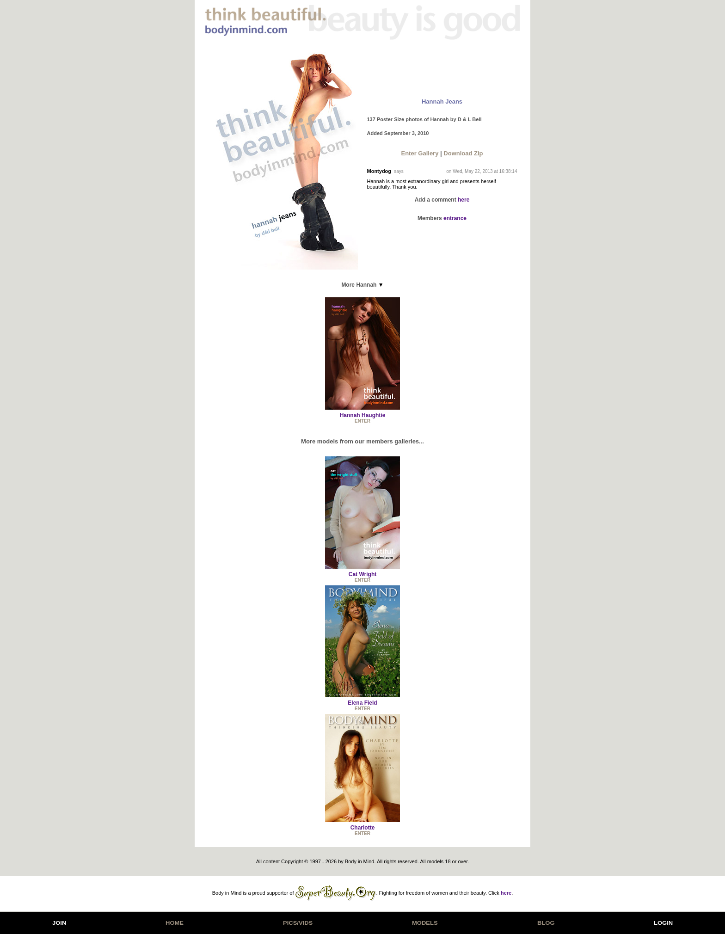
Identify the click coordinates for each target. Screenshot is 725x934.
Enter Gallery (419, 153)
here (463, 200)
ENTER (362, 421)
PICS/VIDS (298, 923)
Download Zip (463, 153)
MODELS (425, 923)
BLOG (546, 923)
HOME (175, 923)
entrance (455, 218)
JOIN (59, 923)
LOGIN (663, 923)
